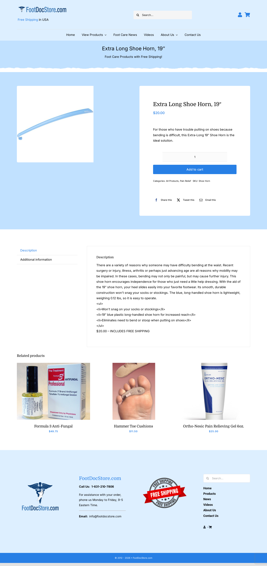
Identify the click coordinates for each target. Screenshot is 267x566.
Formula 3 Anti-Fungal (53, 426)
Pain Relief (185, 181)
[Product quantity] (194, 157)
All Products (172, 181)
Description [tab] (28, 250)
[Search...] (163, 15)
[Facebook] (162, 200)
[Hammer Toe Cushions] (133, 364)
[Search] (138, 15)
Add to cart (194, 169)
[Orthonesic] (213, 364)
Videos (208, 504)
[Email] (207, 200)
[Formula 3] (53, 364)
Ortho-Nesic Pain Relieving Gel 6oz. (213, 426)
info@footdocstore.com (105, 516)
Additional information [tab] (36, 259)
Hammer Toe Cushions (133, 426)
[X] (184, 200)
